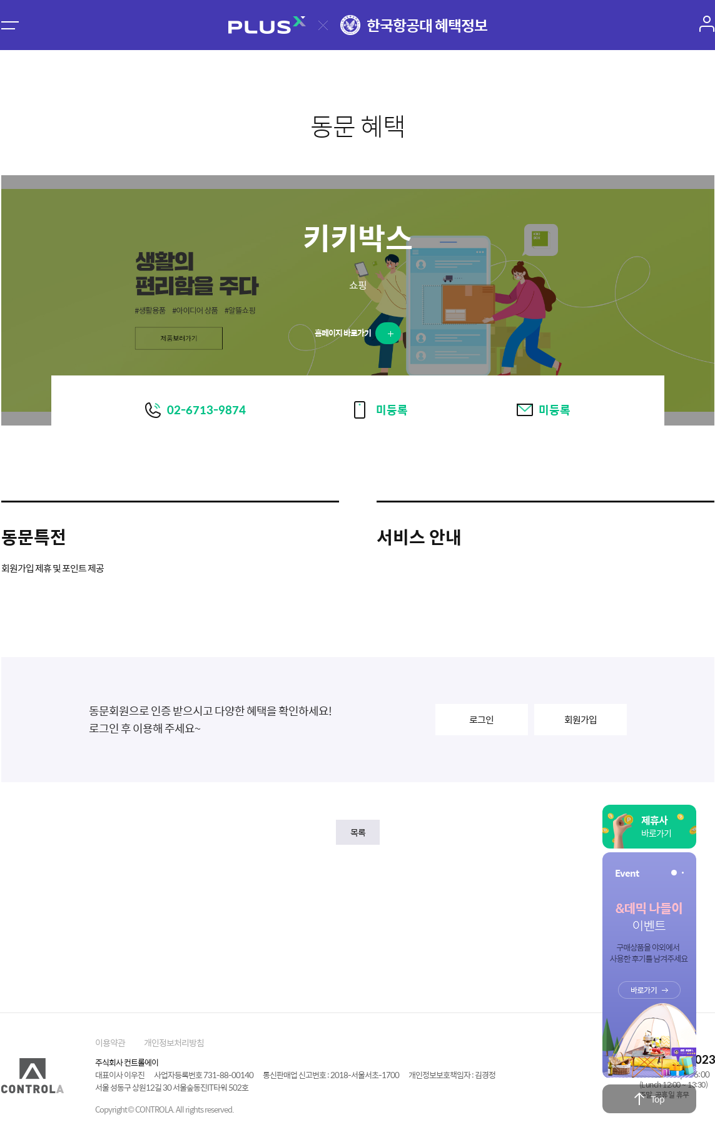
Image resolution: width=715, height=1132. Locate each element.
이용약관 (110, 1042)
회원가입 (580, 719)
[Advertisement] (358, 923)
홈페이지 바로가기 (354, 332)
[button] (674, 872)
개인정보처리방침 (174, 1042)
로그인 (481, 719)
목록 (357, 832)
